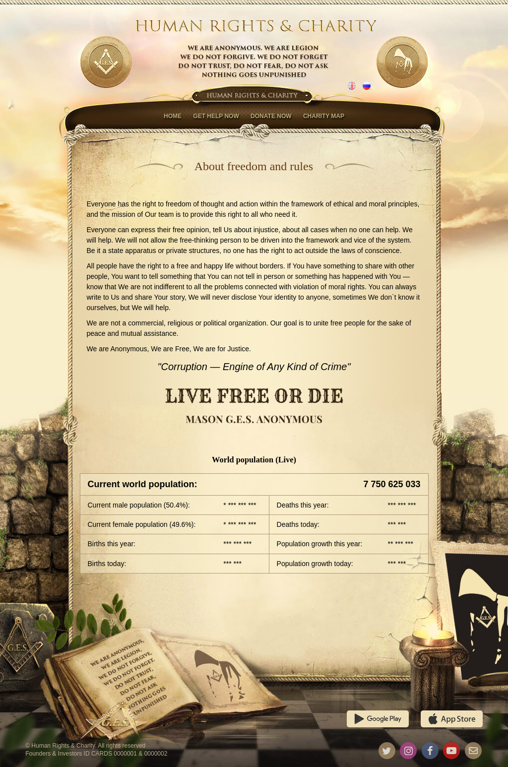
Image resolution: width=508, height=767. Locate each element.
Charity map (323, 116)
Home (173, 116)
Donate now (271, 116)
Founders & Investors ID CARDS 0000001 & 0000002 (96, 753)
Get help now (216, 116)
